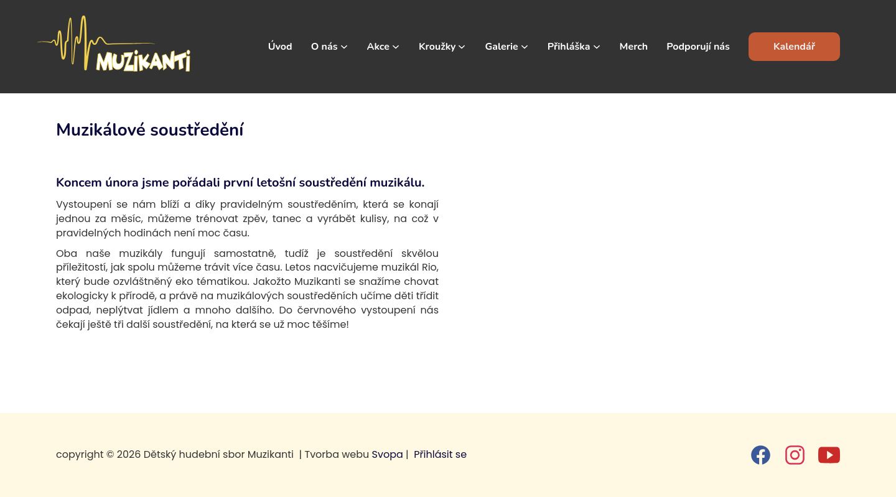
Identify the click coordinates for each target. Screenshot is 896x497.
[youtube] (829, 455)
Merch (634, 46)
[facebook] (761, 455)
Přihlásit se (440, 454)
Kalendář (794, 46)
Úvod (280, 46)
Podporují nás (698, 46)
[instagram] (795, 455)
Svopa (387, 454)
